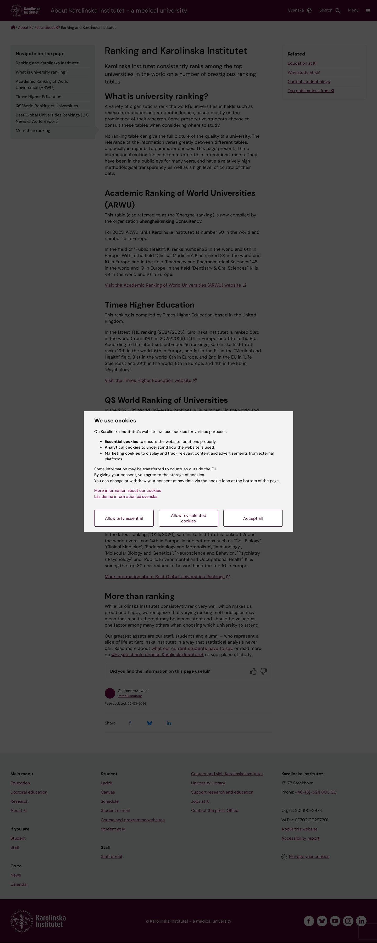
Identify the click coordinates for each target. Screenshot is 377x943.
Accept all (253, 518)
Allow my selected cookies (188, 518)
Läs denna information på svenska (125, 496)
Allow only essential (124, 518)
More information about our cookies (127, 490)
